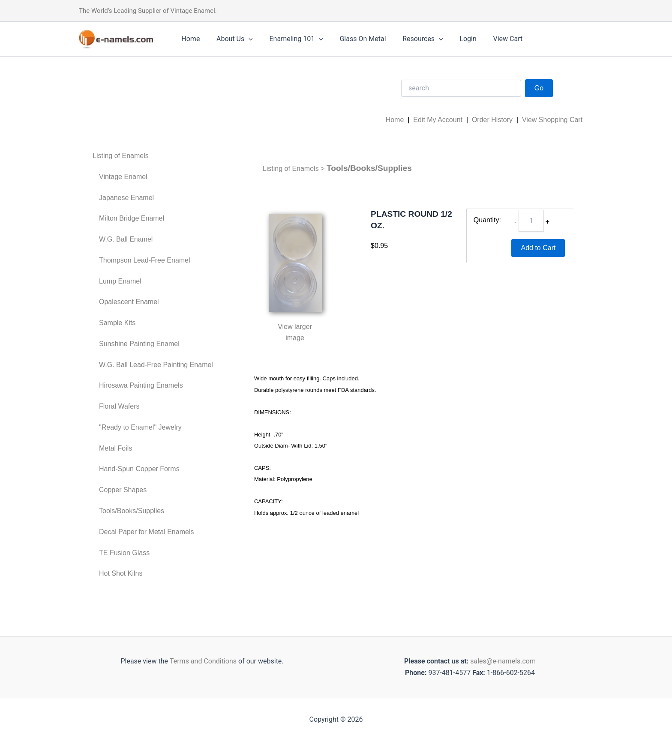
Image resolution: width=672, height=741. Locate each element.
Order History (492, 119)
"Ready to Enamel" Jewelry (140, 427)
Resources (410, 39)
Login (452, 39)
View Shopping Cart (552, 119)
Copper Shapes (123, 489)
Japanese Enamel (126, 197)
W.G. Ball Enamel (126, 239)
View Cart (489, 39)
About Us (230, 39)
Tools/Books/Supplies (131, 510)
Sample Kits (117, 322)
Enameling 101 (289, 39)
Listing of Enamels (121, 155)
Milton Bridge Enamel (131, 218)
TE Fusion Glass (124, 552)
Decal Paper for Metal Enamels (146, 531)
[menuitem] (153, 156)
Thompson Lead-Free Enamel (144, 260)
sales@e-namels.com (503, 661)
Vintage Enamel (123, 176)
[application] (244, 39)
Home (189, 39)
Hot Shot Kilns (120, 573)
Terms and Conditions (202, 661)
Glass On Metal (353, 39)
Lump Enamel (120, 281)
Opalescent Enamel (129, 301)
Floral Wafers (119, 406)
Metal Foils (115, 448)
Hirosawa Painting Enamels (141, 385)
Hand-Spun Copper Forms (139, 468)
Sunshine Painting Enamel (139, 343)
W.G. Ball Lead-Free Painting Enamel (156, 364)
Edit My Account (437, 119)
